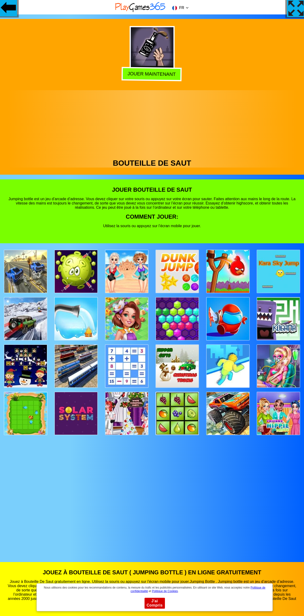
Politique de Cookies (165, 591)
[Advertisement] (152, 123)
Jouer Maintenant (152, 74)
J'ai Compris (155, 603)
